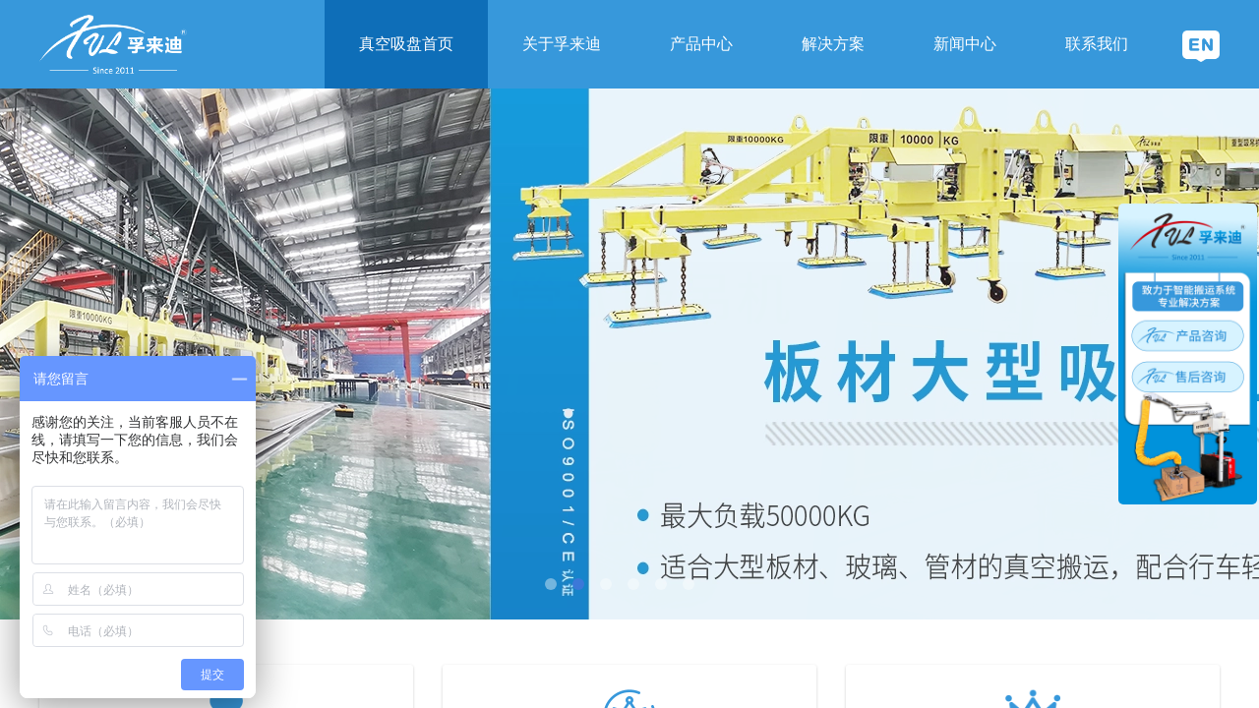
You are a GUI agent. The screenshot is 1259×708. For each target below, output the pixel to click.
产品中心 (701, 43)
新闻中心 (964, 43)
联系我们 (1096, 43)
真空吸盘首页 (406, 43)
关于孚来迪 (561, 43)
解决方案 (833, 43)
